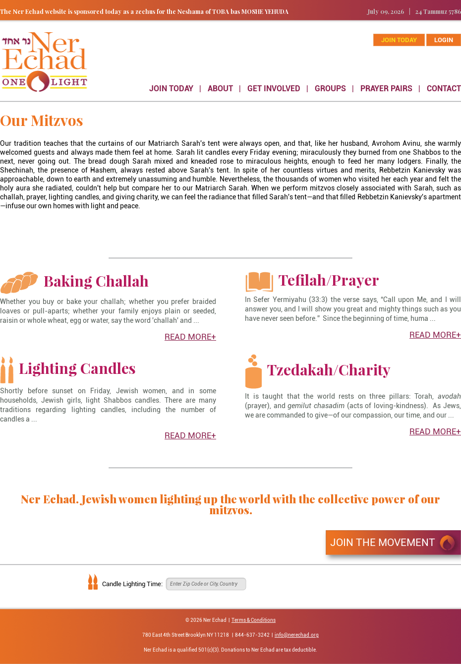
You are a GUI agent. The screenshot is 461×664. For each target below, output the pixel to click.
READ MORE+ (190, 337)
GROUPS (330, 88)
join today (399, 40)
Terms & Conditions (253, 620)
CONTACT (444, 88)
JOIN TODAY (171, 88)
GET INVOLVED (273, 88)
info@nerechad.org (297, 635)
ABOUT (220, 88)
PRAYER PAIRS (386, 88)
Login (443, 40)
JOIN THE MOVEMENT (382, 542)
